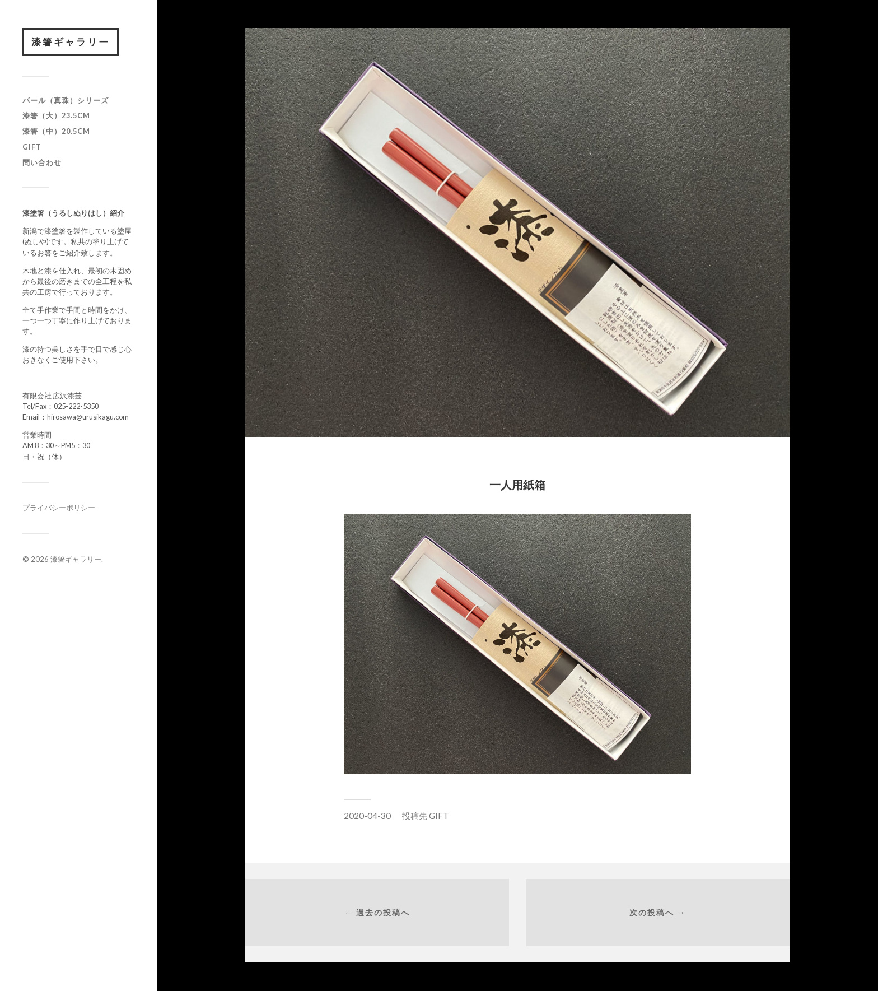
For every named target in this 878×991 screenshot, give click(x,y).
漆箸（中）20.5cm (56, 131)
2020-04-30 (367, 816)
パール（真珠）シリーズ (65, 100)
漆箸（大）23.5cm (56, 115)
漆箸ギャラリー (70, 42)
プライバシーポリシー (58, 507)
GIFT (31, 146)
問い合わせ (42, 162)
